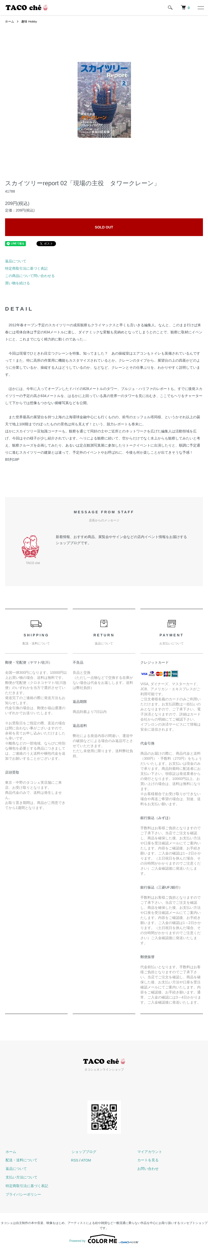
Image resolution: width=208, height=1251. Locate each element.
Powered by (104, 1238)
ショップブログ (83, 1152)
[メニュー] (200, 7)
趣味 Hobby (29, 21)
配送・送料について (21, 1160)
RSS (74, 1160)
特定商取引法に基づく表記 (26, 268)
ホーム (9, 21)
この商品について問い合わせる (30, 276)
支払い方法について (21, 1177)
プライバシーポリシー (23, 1194)
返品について (15, 261)
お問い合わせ (147, 1169)
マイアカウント (149, 1152)
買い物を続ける (17, 283)
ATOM (86, 1160)
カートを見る (147, 1160)
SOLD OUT (104, 227)
